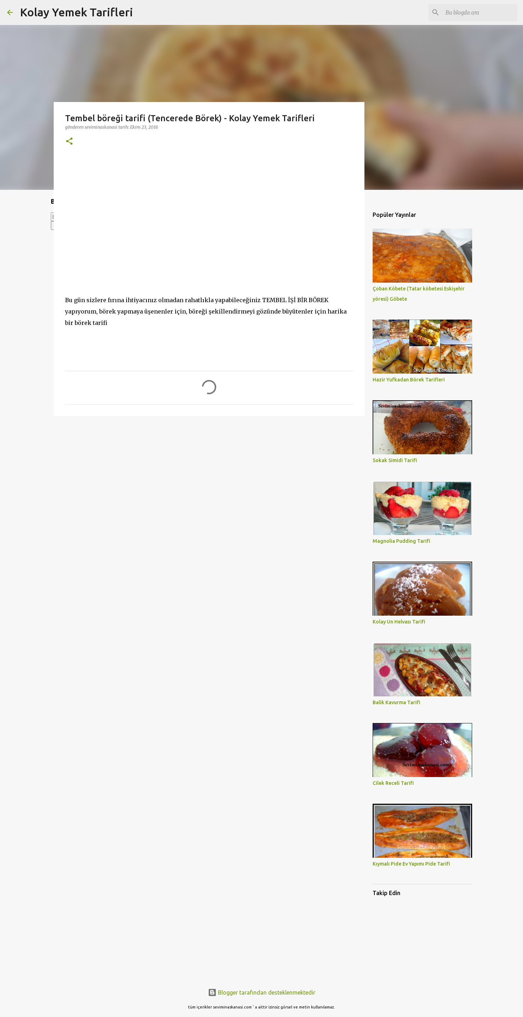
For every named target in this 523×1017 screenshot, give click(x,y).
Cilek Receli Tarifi (393, 783)
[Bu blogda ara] (480, 12)
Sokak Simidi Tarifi (395, 460)
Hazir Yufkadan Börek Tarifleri (409, 379)
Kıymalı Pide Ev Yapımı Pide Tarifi (411, 864)
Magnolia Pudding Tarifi (401, 541)
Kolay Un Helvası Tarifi (399, 622)
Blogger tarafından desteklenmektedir (261, 992)
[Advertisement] (209, 476)
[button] (69, 141)
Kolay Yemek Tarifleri (76, 12)
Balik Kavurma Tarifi (396, 702)
